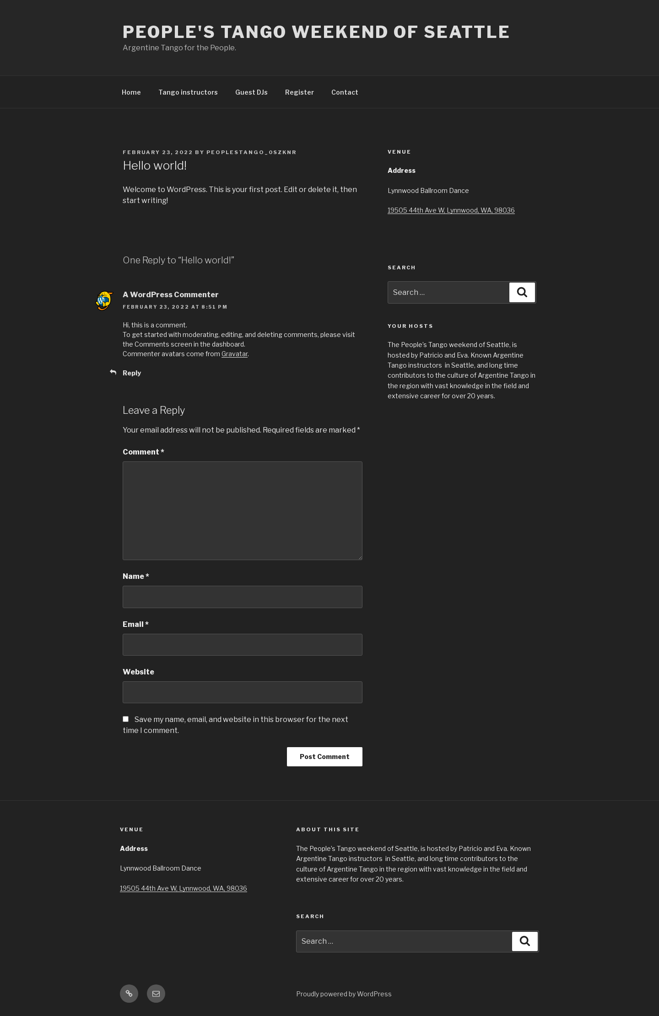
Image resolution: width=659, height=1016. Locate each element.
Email (136, 624)
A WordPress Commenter (171, 294)
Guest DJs (251, 92)
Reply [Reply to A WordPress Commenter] (132, 373)
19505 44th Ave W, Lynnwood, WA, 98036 (451, 210)
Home (131, 92)
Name (136, 576)
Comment (143, 452)
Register (299, 92)
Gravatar (234, 354)
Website (138, 672)
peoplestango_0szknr (251, 152)
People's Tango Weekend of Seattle (317, 32)
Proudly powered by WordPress (344, 994)
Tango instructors (188, 92)
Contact (344, 92)
